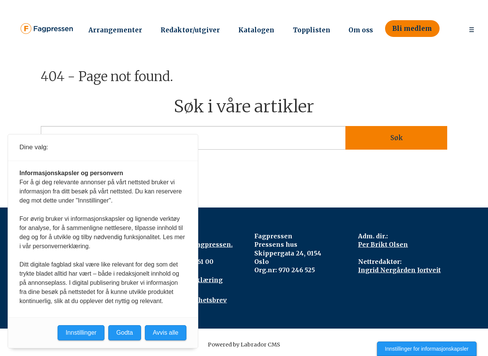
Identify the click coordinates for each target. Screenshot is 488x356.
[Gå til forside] (47, 28)
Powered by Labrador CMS (244, 344)
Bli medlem (412, 28)
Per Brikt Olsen (383, 244)
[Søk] (450, 29)
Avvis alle (165, 332)
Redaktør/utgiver (190, 30)
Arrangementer (115, 30)
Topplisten (311, 30)
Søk (396, 138)
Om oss (360, 30)
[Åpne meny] (471, 28)
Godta (124, 332)
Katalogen (256, 30)
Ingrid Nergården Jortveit (399, 270)
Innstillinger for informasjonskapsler (427, 349)
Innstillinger (81, 332)
